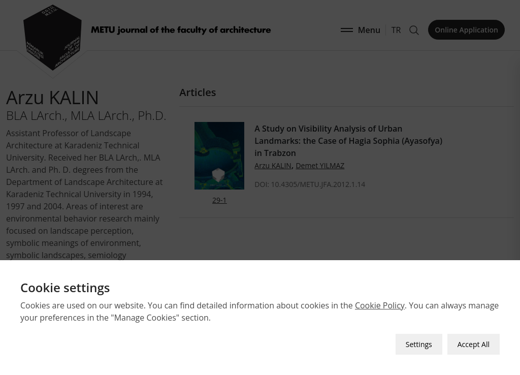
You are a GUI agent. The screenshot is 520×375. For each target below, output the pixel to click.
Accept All (474, 344)
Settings (419, 344)
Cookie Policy (380, 305)
